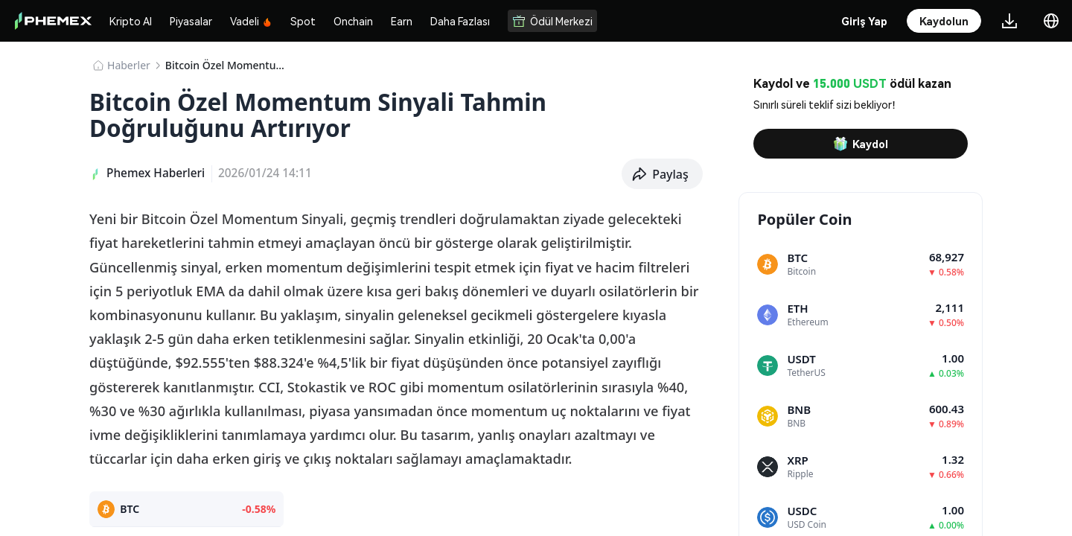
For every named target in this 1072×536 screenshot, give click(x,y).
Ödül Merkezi (552, 21)
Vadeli (251, 21)
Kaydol (860, 143)
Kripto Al (130, 21)
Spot (303, 21)
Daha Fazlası (460, 21)
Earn (401, 21)
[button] (662, 174)
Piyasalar (191, 21)
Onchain (353, 21)
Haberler (128, 65)
